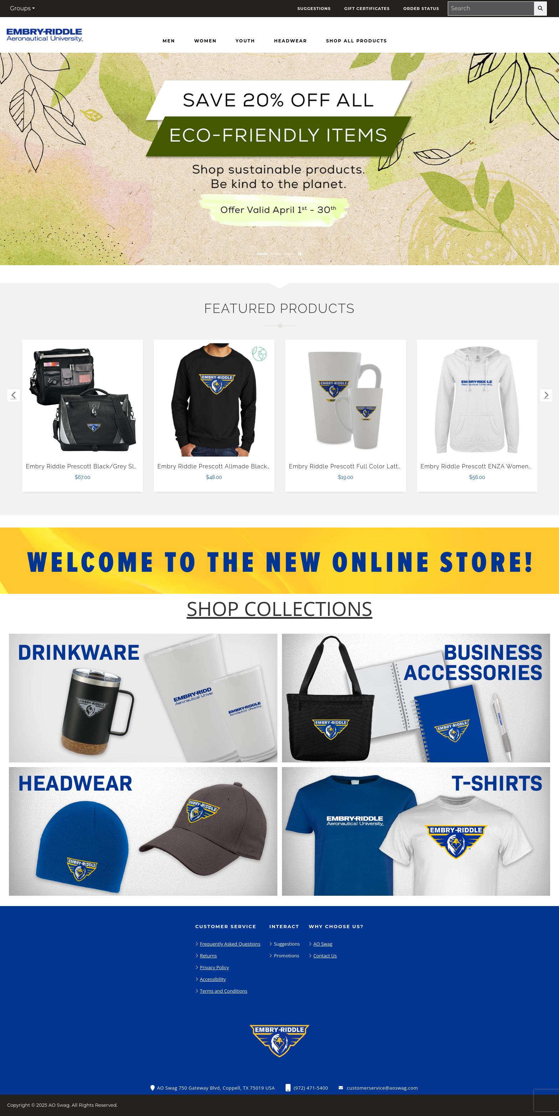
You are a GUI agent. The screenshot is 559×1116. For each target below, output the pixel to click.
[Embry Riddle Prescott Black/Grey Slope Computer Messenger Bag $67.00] (82, 400)
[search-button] (540, 8)
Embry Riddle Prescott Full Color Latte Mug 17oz (360, 466)
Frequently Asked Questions (230, 944)
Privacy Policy (214, 967)
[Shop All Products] (356, 41)
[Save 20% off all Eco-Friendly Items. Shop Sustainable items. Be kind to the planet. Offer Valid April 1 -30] (279, 159)
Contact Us (325, 955)
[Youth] (245, 41)
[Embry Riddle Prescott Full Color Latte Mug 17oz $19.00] (345, 400)
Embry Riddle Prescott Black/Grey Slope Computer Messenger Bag (125, 466)
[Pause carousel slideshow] (299, 253)
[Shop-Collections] (280, 608)
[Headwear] (290, 41)
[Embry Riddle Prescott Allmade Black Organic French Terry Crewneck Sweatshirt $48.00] (214, 400)
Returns (208, 955)
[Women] (205, 41)
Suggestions (287, 944)
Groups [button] (20, 8)
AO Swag (322, 944)
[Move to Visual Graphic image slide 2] (276, 254)
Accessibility (213, 979)
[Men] (169, 41)
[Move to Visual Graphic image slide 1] (262, 254)
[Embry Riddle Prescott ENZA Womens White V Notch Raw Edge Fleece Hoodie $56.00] (477, 400)
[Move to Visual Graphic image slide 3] (289, 254)
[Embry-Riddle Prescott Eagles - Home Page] (44, 33)
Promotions (286, 955)
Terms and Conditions (223, 991)
